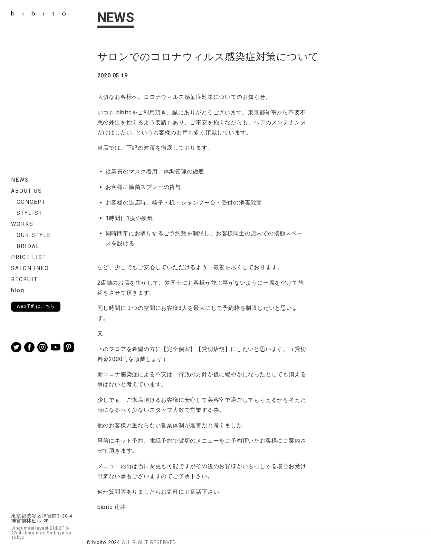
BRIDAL (28, 246)
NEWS (20, 180)
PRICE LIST (28, 257)
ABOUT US (26, 191)
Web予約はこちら (36, 306)
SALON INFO (30, 268)
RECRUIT (24, 279)
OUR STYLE (34, 235)
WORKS (22, 224)
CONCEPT (31, 202)
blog (18, 290)
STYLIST (29, 213)
